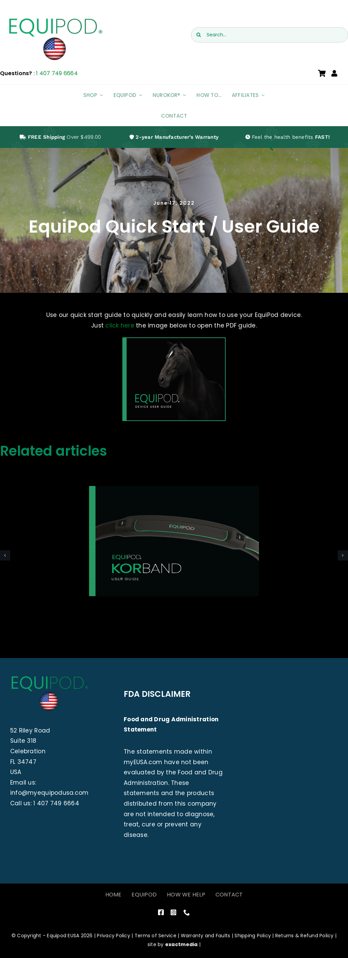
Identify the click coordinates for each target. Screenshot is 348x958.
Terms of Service (155, 935)
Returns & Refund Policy (304, 935)
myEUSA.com (143, 762)
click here (119, 325)
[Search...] (269, 35)
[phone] (187, 912)
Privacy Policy (113, 935)
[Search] (198, 35)
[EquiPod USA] (55, 20)
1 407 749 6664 (57, 73)
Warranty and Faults (205, 935)
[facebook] (161, 912)
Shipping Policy (252, 935)
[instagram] (173, 912)
